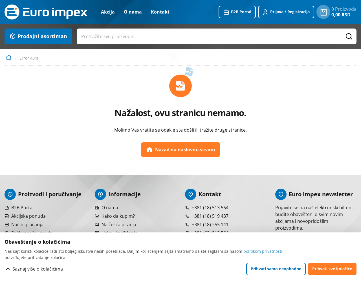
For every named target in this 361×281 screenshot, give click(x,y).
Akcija (108, 12)
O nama (133, 12)
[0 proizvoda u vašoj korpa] (323, 12)
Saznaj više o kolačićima (37, 269)
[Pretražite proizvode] (349, 36)
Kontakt (160, 12)
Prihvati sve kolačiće (332, 268)
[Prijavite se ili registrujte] (286, 12)
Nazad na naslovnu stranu (180, 149)
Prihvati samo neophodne (276, 268)
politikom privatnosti (262, 251)
